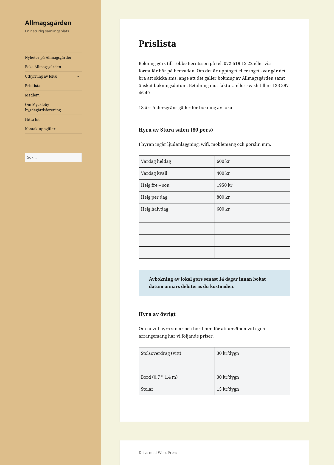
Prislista (33, 85)
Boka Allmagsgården (43, 66)
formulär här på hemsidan (166, 71)
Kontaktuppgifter (40, 128)
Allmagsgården (48, 22)
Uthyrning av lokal (41, 76)
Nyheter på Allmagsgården (48, 57)
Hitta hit (32, 119)
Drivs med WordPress (158, 452)
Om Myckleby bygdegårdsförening (43, 107)
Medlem (32, 95)
